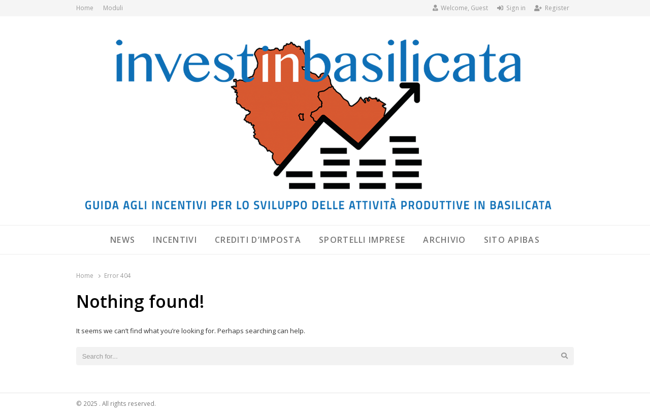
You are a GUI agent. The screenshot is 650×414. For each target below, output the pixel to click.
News (122, 239)
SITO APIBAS (512, 239)
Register (551, 8)
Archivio (444, 239)
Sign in (511, 8)
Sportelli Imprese (362, 239)
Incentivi (175, 239)
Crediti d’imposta (258, 239)
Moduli (113, 8)
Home (84, 8)
